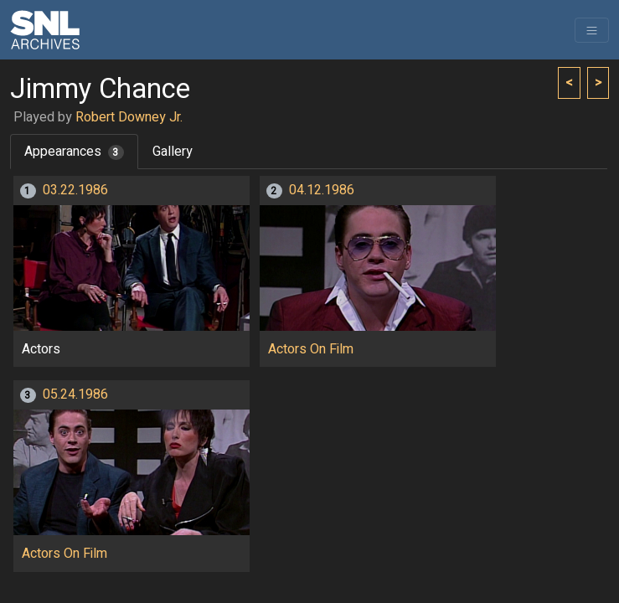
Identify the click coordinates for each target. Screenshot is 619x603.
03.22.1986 (75, 190)
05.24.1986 (75, 394)
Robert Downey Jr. (129, 117)
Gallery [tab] (172, 152)
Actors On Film (310, 349)
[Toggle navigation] (592, 30)
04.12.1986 (321, 190)
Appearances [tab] (74, 152)
